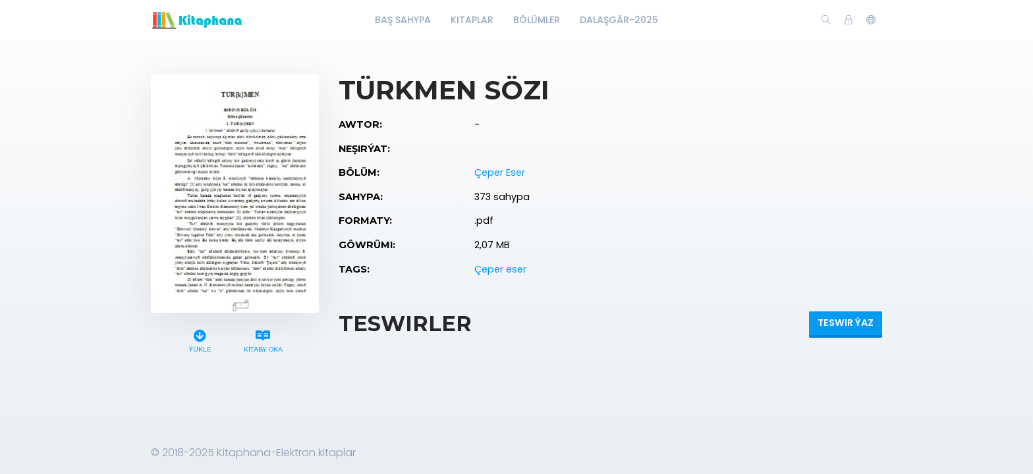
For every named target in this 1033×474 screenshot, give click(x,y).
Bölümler (536, 19)
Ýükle (200, 339)
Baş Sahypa (403, 19)
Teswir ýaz (846, 322)
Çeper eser (500, 269)
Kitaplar (472, 19)
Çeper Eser (499, 172)
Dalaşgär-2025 (619, 19)
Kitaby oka (263, 339)
